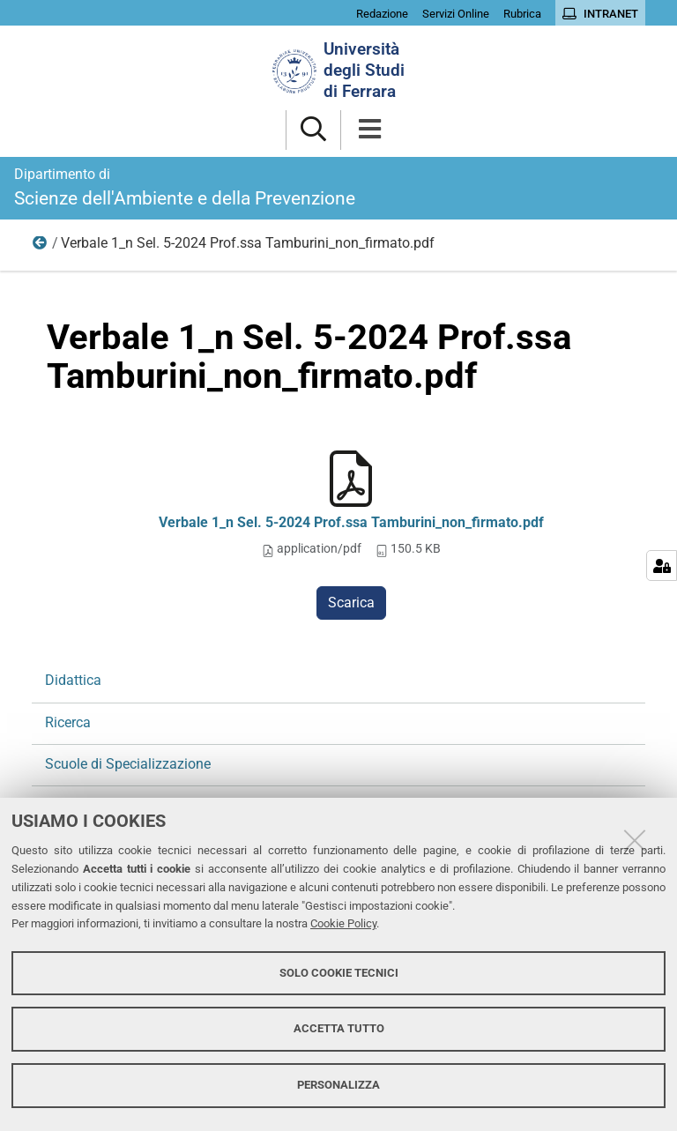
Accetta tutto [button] (339, 1028)
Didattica (73, 680)
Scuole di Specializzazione (128, 763)
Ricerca (40, 246)
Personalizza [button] (338, 1084)
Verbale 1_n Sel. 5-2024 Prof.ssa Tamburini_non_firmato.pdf (351, 522)
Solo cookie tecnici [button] (338, 972)
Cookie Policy (343, 923)
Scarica (351, 602)
